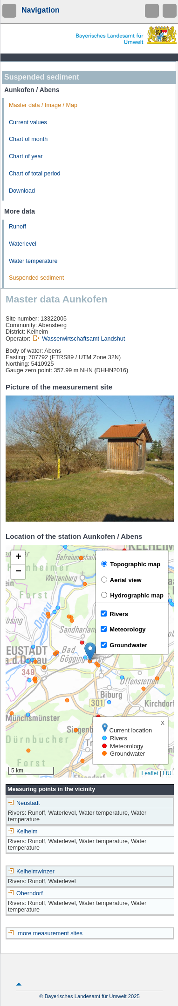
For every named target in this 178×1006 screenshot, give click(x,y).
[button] (90, 651)
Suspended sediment (36, 278)
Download (22, 191)
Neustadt (24, 803)
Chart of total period (35, 173)
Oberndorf (25, 893)
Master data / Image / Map (43, 105)
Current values (28, 122)
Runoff (17, 226)
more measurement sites (50, 933)
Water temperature (33, 261)
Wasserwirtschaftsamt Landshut (83, 338)
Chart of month (28, 139)
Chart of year (26, 156)
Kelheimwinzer (31, 871)
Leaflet (149, 773)
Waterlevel (22, 244)
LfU (167, 773)
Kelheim (23, 831)
